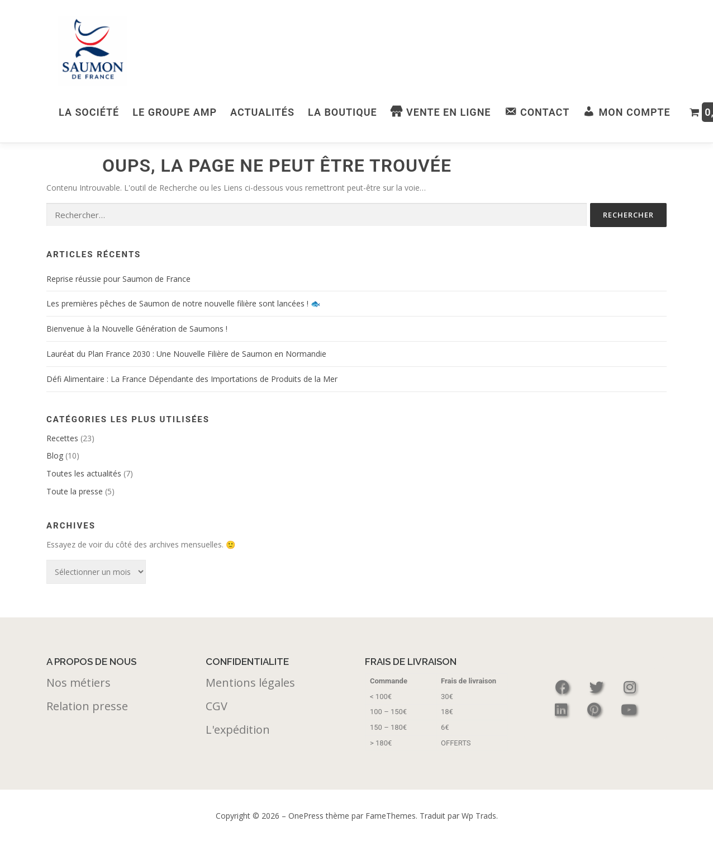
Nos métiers (78, 682)
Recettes (62, 437)
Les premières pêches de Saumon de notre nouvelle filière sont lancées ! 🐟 (183, 303)
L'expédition (238, 729)
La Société (89, 112)
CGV (216, 705)
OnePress (306, 815)
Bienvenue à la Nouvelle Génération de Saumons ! (136, 328)
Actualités (262, 112)
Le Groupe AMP (174, 112)
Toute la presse (74, 490)
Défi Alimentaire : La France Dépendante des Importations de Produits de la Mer (192, 378)
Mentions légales (250, 682)
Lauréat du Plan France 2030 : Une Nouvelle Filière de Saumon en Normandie (186, 353)
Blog (54, 455)
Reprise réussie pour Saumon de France (118, 278)
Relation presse (87, 705)
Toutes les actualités (83, 473)
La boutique (342, 112)
